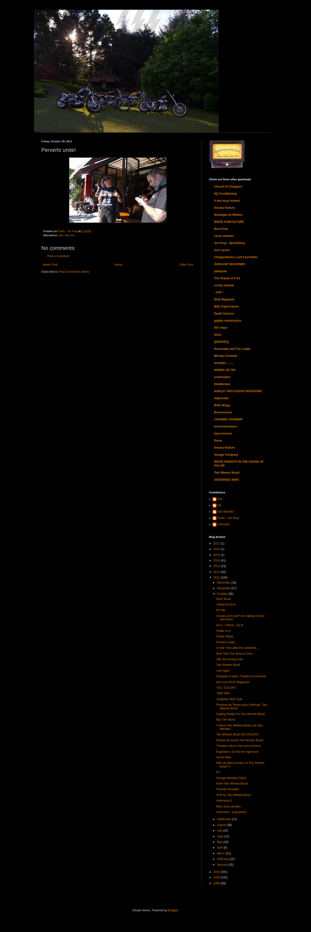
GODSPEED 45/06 (226, 479)
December (224, 582)
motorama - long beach (231, 812)
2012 (217, 572)
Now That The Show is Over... (235, 653)
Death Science (224, 313)
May (220, 842)
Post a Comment (58, 256)
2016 (217, 549)
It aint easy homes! (227, 200)
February (223, 859)
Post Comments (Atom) (74, 271)
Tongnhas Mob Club (229, 699)
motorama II (224, 800)
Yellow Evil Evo (226, 604)
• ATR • (218, 292)
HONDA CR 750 (224, 370)
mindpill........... (224, 363)
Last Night (222, 670)
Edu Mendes (225, 511)
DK (219, 505)
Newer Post (50, 264)
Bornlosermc (223, 412)
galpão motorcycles (228, 320)
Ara (219, 499)
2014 (217, 560)
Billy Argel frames (226, 306)
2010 (217, 872)
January (222, 864)
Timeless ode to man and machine (238, 746)
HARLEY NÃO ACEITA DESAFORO (238, 391)
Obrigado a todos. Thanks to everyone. (241, 676)
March (221, 853)
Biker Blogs (222, 405)
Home (118, 264)
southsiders (222, 377)
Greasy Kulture (224, 207)
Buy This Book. (226, 719)
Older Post (186, 264)
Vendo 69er (223, 757)
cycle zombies (224, 236)
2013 (217, 566)
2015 (217, 555)
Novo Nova (223, 599)
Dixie (217, 334)
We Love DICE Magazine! (233, 682)
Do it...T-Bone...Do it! (229, 625)
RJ (218, 772)
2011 (217, 577)
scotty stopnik (224, 285)
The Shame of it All (227, 278)
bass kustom (223, 433)
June (220, 836)
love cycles (222, 250)
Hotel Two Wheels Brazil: (232, 783)
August (222, 825)
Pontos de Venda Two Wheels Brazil (239, 740)
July (220, 830)
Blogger (173, 910)
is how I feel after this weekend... (237, 648)
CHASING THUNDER (228, 419)
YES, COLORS (226, 687)
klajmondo (221, 398)
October (222, 594)
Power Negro (224, 636)
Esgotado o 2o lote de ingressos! (237, 751)
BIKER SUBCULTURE (229, 222)
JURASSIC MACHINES (229, 264)
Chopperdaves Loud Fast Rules (236, 257)
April (220, 847)
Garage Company (226, 454)
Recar (218, 440)
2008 (217, 883)
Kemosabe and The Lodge (232, 349)
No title (220, 610)
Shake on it (223, 631)
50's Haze (220, 327)
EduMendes (222, 384)
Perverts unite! (225, 642)
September (224, 819)
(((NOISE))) (221, 342)
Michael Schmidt (225, 356)
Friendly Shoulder (227, 789)
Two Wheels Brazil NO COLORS (237, 734)
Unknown (223, 524)
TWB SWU (223, 693)
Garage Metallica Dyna (231, 778)
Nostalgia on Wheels (228, 215)
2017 (217, 543)
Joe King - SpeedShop (229, 243)
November (224, 588)
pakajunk (220, 271)
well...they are (67, 235)
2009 (217, 877)
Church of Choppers (228, 186)
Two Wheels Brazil (226, 472)
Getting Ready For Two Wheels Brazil (240, 714)
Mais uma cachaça (228, 806)
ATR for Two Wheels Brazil (233, 795)
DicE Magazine (224, 299)
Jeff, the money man (229, 659)
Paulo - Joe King (228, 518)
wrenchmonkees (225, 426)
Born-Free (221, 229)
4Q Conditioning (225, 193)
